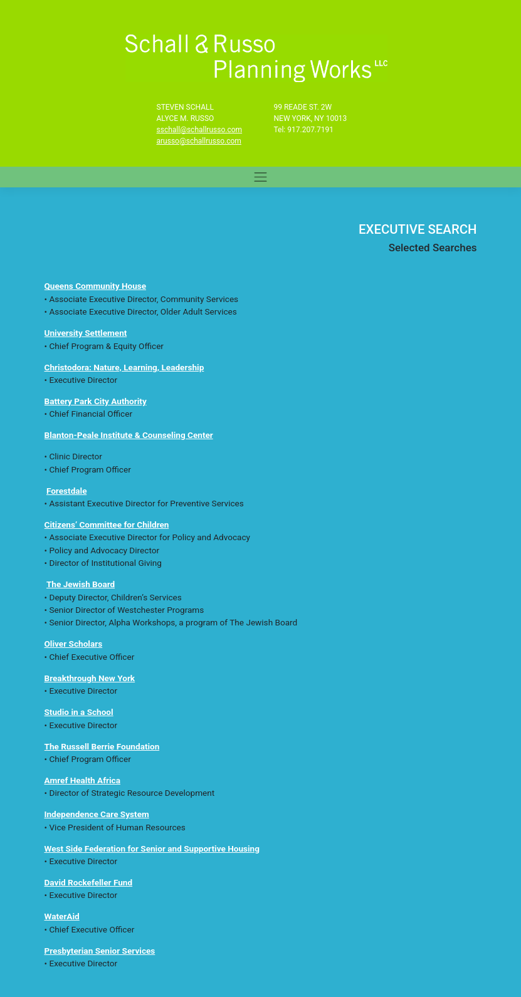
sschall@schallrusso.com (200, 129)
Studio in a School (79, 712)
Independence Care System (97, 814)
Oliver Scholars (74, 644)
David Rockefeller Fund (89, 882)
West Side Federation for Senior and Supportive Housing (152, 848)
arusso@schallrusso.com (199, 141)
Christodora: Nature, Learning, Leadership (124, 367)
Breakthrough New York (90, 678)
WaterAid (62, 916)
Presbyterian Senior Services (100, 951)
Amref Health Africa (82, 780)
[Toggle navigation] (260, 177)
